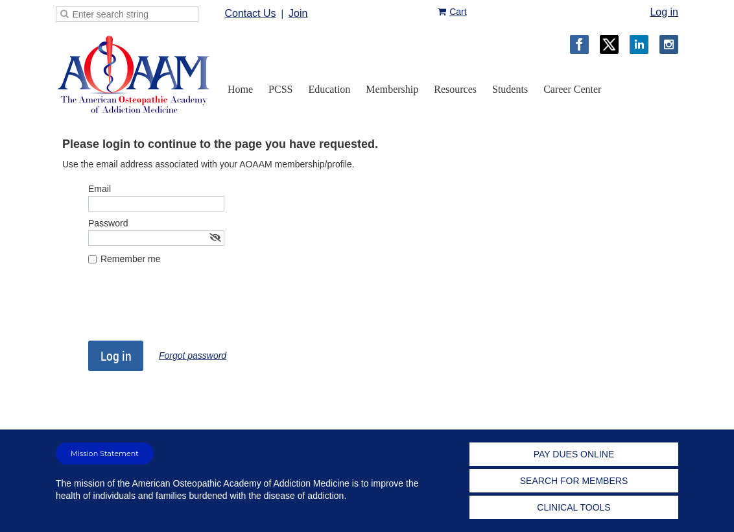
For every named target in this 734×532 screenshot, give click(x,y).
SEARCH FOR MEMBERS (574, 481)
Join (298, 13)
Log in (664, 12)
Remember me (131, 259)
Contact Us (250, 13)
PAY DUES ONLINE (574, 454)
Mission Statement (105, 453)
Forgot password (192, 355)
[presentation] (186, 309)
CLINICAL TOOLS (573, 507)
